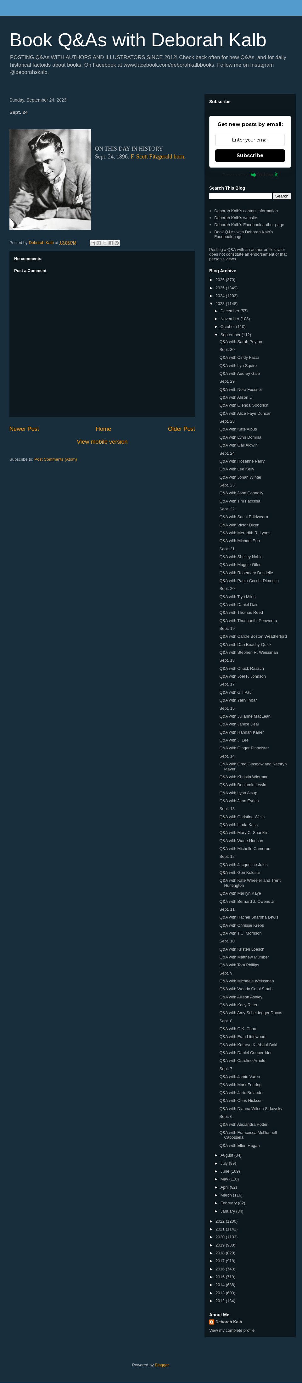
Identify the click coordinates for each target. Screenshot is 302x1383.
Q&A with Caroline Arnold (242, 1060)
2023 (220, 303)
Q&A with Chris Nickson (240, 1100)
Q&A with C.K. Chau (237, 1028)
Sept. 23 (226, 485)
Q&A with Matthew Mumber (244, 957)
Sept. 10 (226, 941)
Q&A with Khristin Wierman (243, 777)
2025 (220, 288)
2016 (220, 1269)
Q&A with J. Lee (234, 740)
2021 (220, 1229)
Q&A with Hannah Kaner (241, 732)
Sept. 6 (225, 1116)
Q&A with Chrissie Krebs (241, 925)
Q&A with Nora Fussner (240, 389)
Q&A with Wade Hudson (241, 840)
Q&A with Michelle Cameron (244, 848)
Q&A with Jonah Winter (240, 477)
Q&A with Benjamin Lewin (242, 784)
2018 (220, 1253)
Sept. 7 (225, 1068)
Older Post (181, 429)
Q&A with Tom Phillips (239, 965)
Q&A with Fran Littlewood (242, 1036)
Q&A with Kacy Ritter (238, 1005)
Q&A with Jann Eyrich (239, 800)
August (227, 1155)
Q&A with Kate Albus (238, 429)
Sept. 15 (226, 708)
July (225, 1163)
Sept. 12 (226, 856)
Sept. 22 (226, 509)
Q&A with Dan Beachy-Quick (245, 644)
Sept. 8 (225, 1021)
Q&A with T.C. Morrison (240, 933)
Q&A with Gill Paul (236, 692)
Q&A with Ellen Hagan (239, 1145)
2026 (220, 279)
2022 (220, 1221)
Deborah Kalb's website (235, 217)
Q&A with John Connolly (241, 493)
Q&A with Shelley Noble (240, 556)
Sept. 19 (226, 628)
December (231, 310)
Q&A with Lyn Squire (238, 365)
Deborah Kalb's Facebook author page (249, 224)
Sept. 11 (226, 909)
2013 (220, 1293)
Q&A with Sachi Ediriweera (243, 516)
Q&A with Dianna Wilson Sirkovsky (250, 1108)
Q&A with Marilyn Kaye (240, 893)
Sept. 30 (226, 349)
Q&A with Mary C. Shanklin (243, 832)
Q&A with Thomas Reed (241, 612)
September (231, 334)
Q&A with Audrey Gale (239, 373)
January (228, 1211)
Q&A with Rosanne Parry (242, 461)
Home (103, 429)
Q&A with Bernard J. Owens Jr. (247, 901)
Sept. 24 (226, 453)
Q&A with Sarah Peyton (240, 341)
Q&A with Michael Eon (239, 540)
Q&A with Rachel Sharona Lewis (248, 917)
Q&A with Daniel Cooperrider (245, 1052)
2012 (220, 1300)
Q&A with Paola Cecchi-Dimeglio (249, 580)
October (228, 326)
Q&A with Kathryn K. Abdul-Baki (248, 1044)
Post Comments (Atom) (56, 459)
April (225, 1187)
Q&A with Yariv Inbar (238, 700)
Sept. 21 (226, 549)
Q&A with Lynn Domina (240, 437)
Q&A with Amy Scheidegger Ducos (250, 1012)
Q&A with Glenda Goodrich (243, 405)
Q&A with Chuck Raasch (241, 668)
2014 (220, 1284)
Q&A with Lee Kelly (236, 469)
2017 (220, 1260)
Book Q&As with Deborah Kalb (137, 39)
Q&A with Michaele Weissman (246, 981)
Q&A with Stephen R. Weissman (248, 652)
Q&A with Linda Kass (238, 824)
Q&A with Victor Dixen (239, 525)
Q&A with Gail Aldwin (238, 445)
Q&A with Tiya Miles (237, 596)
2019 (220, 1245)
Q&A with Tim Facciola (239, 501)
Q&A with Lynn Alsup (238, 793)
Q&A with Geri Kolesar (239, 872)
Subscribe (250, 155)
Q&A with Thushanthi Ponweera (248, 620)
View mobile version (102, 442)
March (227, 1195)
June (226, 1171)
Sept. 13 (226, 808)
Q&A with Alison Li (236, 397)
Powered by (250, 174)
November (231, 318)
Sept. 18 (226, 660)
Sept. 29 (226, 381)
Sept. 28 (226, 421)
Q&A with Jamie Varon (239, 1076)
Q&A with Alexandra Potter (243, 1124)
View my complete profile (231, 1330)
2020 (220, 1237)
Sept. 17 (226, 684)
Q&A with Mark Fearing (240, 1084)
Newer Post (24, 429)
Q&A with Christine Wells (242, 816)
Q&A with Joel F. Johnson (242, 676)
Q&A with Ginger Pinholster (244, 748)
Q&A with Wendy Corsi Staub (245, 988)
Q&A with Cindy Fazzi (239, 357)
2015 (220, 1277)
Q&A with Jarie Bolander (241, 1092)
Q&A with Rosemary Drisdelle (246, 572)
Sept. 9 (225, 973)
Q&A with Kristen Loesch (241, 949)
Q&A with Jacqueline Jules (243, 864)
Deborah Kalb (228, 1321)
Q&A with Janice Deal (239, 724)
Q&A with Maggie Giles (240, 564)
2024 (220, 295)
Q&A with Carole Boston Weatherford (253, 636)
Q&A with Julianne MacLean (245, 716)
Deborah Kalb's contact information (246, 210)
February (229, 1203)
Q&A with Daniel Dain (238, 604)
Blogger (162, 1365)
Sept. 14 (226, 756)
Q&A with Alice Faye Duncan (245, 413)
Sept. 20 (226, 588)
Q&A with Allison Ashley (240, 997)
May (225, 1179)
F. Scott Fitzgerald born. (158, 156)
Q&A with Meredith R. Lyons (244, 532)
